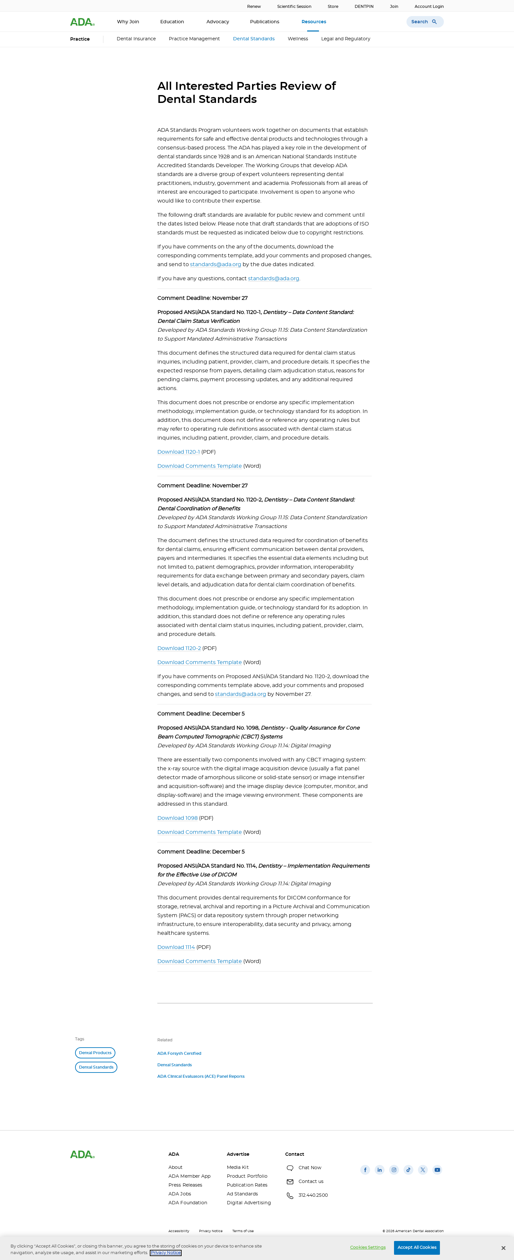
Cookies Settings (368, 1248)
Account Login (429, 7)
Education (173, 22)
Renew (254, 7)
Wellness (298, 39)
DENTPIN (364, 7)
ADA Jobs (179, 1194)
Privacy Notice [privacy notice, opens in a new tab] (166, 1253)
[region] (257, 1248)
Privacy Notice (211, 1231)
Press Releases (185, 1185)
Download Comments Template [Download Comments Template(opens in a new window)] (199, 466)
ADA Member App (189, 1176)
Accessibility (178, 1231)
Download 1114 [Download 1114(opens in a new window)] (176, 947)
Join (394, 7)
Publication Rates (247, 1185)
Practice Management (194, 39)
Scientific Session (294, 7)
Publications (265, 22)
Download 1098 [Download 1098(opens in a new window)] (177, 818)
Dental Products (95, 1053)
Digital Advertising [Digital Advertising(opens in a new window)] (249, 1203)
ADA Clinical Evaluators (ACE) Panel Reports (201, 1076)
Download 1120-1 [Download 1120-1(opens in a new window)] (178, 452)
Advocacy (218, 22)
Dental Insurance (136, 39)
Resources (314, 22)
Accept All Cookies (417, 1248)
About (175, 1167)
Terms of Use (243, 1231)
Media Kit (238, 1167)
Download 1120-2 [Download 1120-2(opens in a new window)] (179, 648)
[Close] (503, 1248)
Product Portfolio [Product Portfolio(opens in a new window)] (247, 1176)
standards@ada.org (215, 264)
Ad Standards (242, 1194)
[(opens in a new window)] (365, 1174)
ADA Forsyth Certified (179, 1053)
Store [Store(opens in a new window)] (333, 7)
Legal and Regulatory (345, 39)
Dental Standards (254, 39)
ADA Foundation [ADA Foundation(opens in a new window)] (187, 1203)
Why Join (128, 22)
